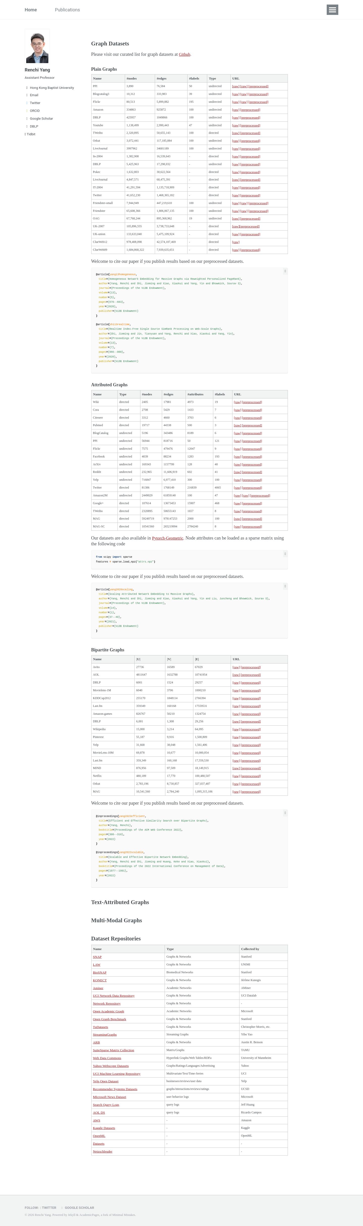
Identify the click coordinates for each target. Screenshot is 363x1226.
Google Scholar (39, 118)
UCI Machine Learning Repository (117, 1097)
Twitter (32, 103)
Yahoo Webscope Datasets (111, 1088)
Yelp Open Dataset (105, 1105)
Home (31, 9)
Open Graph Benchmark (109, 1040)
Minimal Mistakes (123, 1215)
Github (185, 54)
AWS (96, 1145)
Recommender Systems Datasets (115, 1113)
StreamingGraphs (105, 1056)
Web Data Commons (107, 1080)
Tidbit (30, 134)
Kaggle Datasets (104, 1153)
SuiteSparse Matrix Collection (113, 1072)
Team (94, 9)
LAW (97, 983)
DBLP (31, 126)
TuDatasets (100, 1048)
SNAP (97, 975)
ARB (96, 1064)
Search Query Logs (106, 1129)
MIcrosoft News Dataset (109, 1121)
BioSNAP (100, 991)
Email (31, 95)
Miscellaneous (151, 9)
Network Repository (107, 1024)
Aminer (98, 1007)
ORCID (32, 111)
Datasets (118, 9)
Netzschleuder (102, 1177)
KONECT (100, 999)
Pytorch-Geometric (169, 550)
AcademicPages (89, 1215)
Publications (67, 9)
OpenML (99, 1161)
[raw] (239, 86)
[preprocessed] (262, 86)
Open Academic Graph (108, 1032)
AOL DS (99, 1137)
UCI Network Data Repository (114, 1015)
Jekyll (71, 1215)
